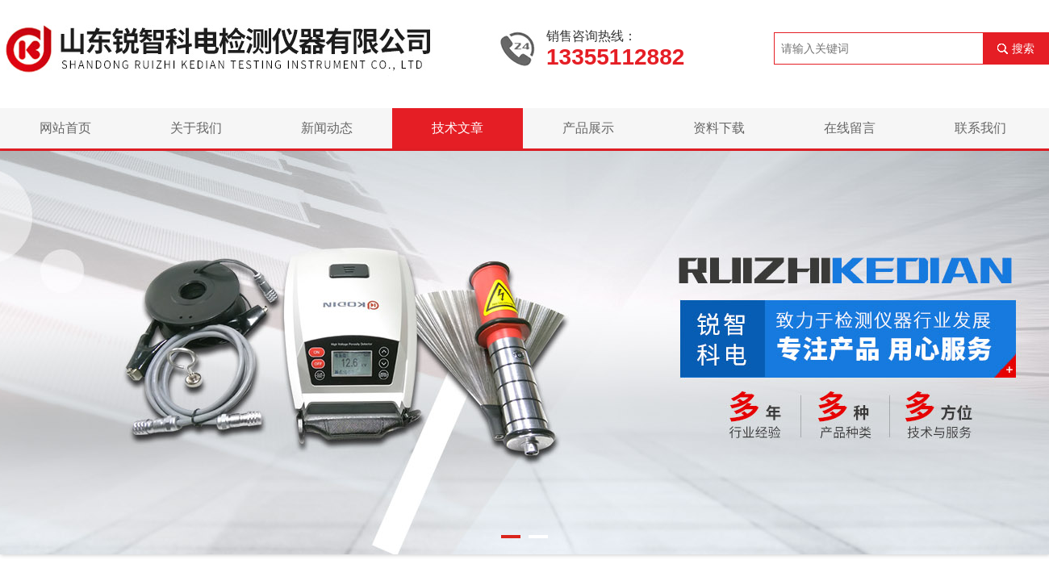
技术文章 (457, 128)
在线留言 (850, 128)
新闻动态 (327, 128)
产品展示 (588, 128)
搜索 (1023, 48)
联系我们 (980, 128)
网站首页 (65, 128)
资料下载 (719, 128)
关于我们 (196, 128)
